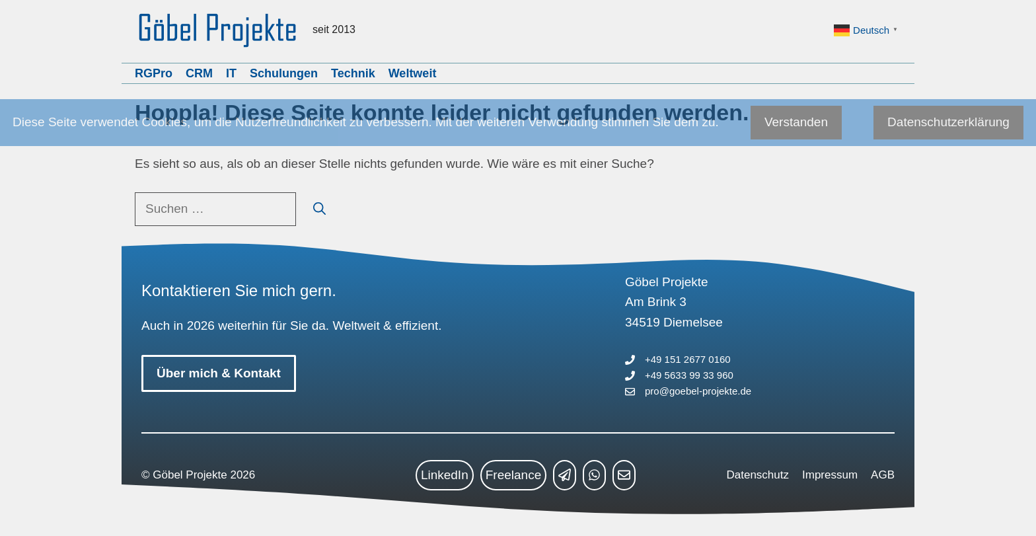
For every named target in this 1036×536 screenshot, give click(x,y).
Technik (353, 73)
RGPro (153, 73)
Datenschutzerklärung (948, 122)
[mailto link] (624, 475)
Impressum (830, 475)
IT (231, 73)
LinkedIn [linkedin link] (444, 475)
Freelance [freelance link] (514, 475)
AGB (883, 475)
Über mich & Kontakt (219, 373)
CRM (199, 73)
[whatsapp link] (594, 475)
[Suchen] (319, 209)
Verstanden (796, 122)
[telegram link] (564, 475)
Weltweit (412, 73)
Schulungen (284, 73)
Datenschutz (758, 475)
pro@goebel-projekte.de (698, 391)
